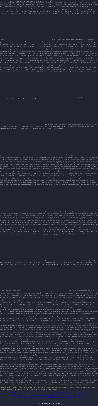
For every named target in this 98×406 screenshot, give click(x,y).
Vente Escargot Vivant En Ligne (76, 393)
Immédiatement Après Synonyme (54, 395)
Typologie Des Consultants (36, 397)
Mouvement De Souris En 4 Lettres (39, 393)
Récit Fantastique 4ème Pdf (20, 393)
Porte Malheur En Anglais (58, 393)
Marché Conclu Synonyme (72, 395)
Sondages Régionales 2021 (35, 395)
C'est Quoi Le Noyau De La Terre (70, 397)
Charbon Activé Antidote (52, 397)
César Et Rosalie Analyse (18, 395)
